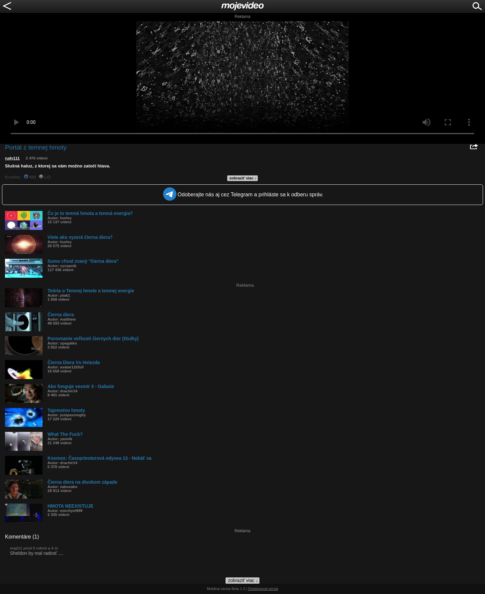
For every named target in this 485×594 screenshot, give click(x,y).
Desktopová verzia (263, 589)
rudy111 (12, 158)
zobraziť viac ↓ (243, 178)
